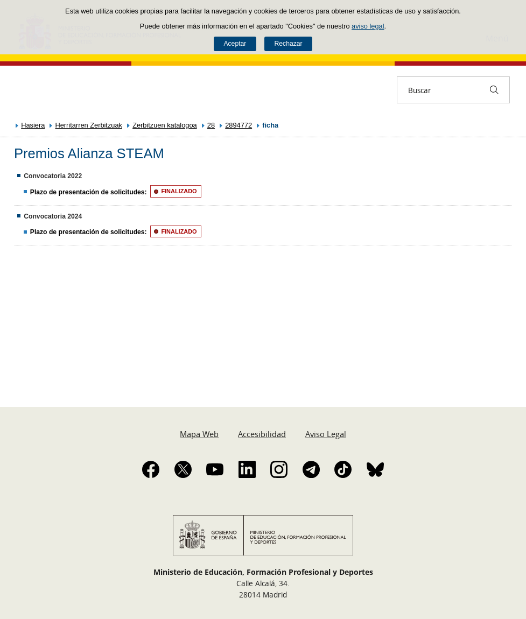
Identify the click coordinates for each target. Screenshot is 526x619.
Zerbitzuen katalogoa (164, 125)
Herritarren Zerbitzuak (88, 125)
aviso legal (368, 26)
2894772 (238, 125)
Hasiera (33, 125)
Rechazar (289, 43)
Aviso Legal (325, 433)
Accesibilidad (262, 433)
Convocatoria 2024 (53, 216)
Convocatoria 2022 (53, 176)
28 (211, 125)
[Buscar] (494, 90)
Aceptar (234, 43)
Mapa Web (199, 433)
